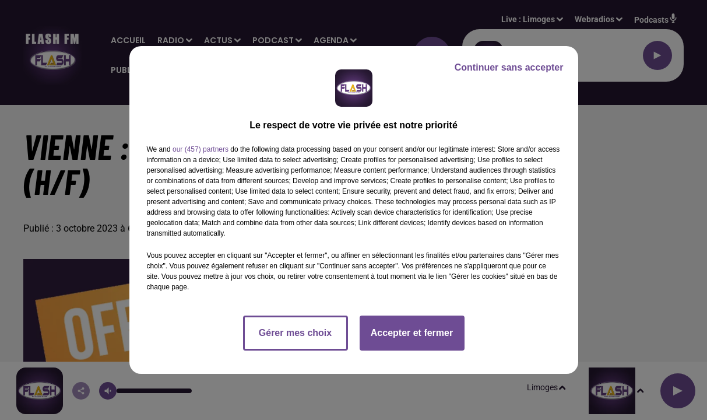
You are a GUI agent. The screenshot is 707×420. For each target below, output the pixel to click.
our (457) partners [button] (200, 149)
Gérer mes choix (295, 333)
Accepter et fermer (412, 333)
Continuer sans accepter (509, 67)
